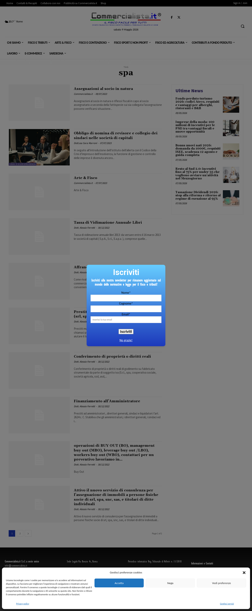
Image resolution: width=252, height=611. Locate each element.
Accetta (119, 583)
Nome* (126, 292)
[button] (244, 573)
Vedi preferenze (221, 583)
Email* (126, 314)
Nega (170, 583)
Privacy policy (22, 603)
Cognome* (126, 303)
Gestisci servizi (227, 603)
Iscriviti (126, 331)
